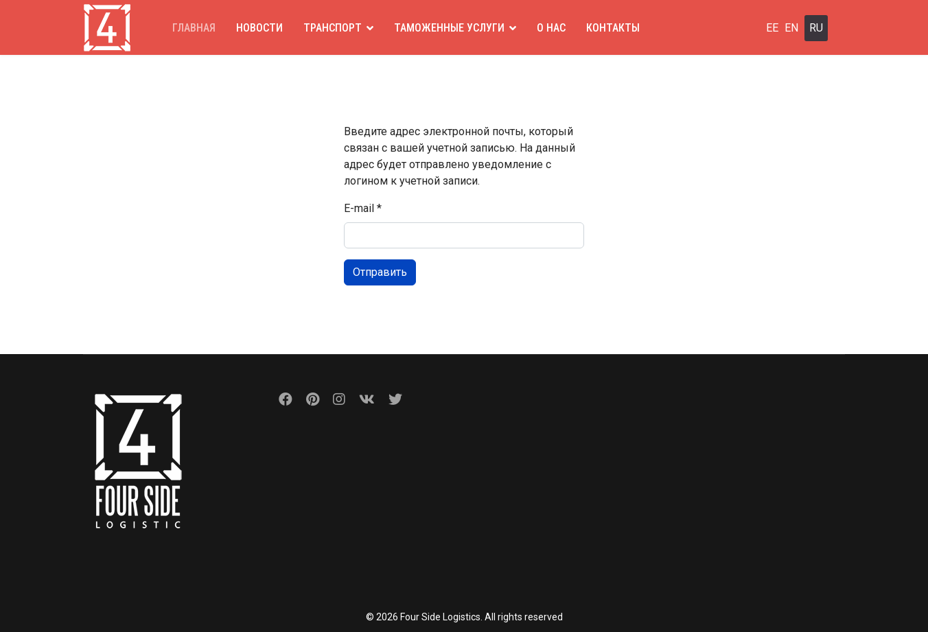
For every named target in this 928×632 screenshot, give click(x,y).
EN (791, 27)
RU (816, 27)
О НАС (551, 27)
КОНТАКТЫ (613, 27)
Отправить (380, 272)
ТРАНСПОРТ (332, 27)
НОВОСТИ (259, 27)
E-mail (363, 208)
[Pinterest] (312, 399)
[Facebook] (285, 399)
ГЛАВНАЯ (194, 27)
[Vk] (367, 399)
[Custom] (395, 399)
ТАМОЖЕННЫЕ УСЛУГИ (449, 27)
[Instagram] (339, 399)
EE (772, 27)
